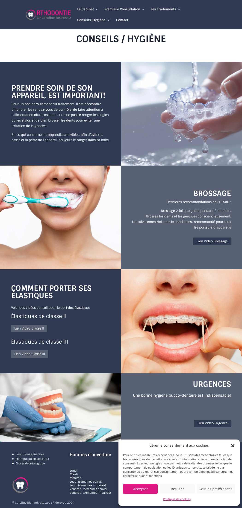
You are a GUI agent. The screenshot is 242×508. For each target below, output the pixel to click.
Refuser (177, 489)
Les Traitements (163, 9)
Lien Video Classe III (29, 354)
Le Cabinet (85, 9)
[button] (232, 445)
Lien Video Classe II (29, 328)
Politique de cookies (177, 499)
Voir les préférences (216, 489)
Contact (122, 20)
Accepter (140, 489)
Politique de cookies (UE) (32, 459)
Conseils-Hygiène (91, 20)
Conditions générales (29, 454)
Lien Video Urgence (213, 423)
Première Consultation (122, 9)
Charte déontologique (30, 463)
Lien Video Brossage (212, 241)
